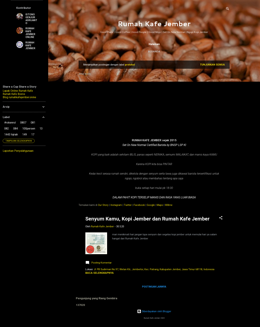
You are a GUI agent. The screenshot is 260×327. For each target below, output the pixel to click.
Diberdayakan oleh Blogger (154, 311)
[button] (221, 218)
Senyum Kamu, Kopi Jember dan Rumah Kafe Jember (147, 219)
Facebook (139, 205)
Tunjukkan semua (212, 64)
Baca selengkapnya (99, 272)
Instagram (116, 205)
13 (41, 128)
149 (24, 134)
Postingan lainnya (154, 286)
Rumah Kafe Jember (154, 23)
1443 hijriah (11, 134)
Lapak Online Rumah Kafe (18, 90)
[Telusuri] (228, 9)
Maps (160, 205)
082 (6, 128)
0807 (23, 122)
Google (151, 205)
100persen (28, 128)
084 (15, 128)
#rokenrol (10, 122)
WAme (168, 205)
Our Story (103, 205)
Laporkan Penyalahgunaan (18, 150)
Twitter (128, 205)
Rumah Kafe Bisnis (14, 94)
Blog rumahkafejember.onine (19, 97)
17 (32, 134)
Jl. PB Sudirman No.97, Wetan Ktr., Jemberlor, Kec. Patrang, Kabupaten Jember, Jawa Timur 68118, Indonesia (154, 269)
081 (33, 122)
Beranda (154, 51)
